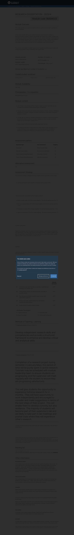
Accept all (53, 276)
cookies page (23, 270)
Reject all (19, 276)
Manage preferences (43, 276)
